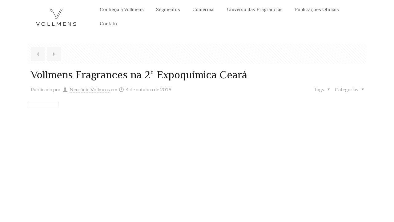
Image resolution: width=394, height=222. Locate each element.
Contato (108, 24)
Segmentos (168, 10)
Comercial (203, 10)
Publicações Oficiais (317, 10)
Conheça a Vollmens (122, 10)
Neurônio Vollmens (90, 89)
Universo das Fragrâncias (255, 10)
